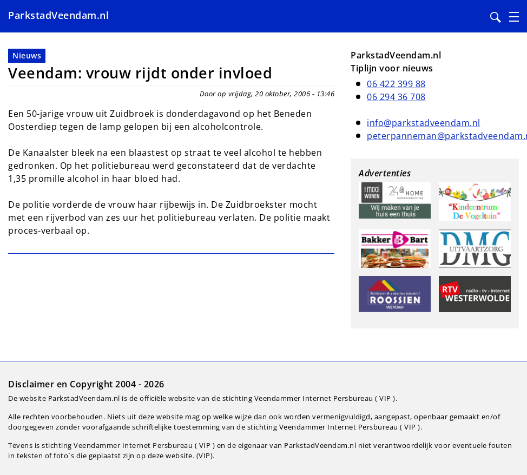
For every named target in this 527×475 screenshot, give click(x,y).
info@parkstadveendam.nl (423, 123)
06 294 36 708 (396, 97)
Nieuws (26, 55)
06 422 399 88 (396, 84)
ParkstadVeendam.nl (58, 15)
